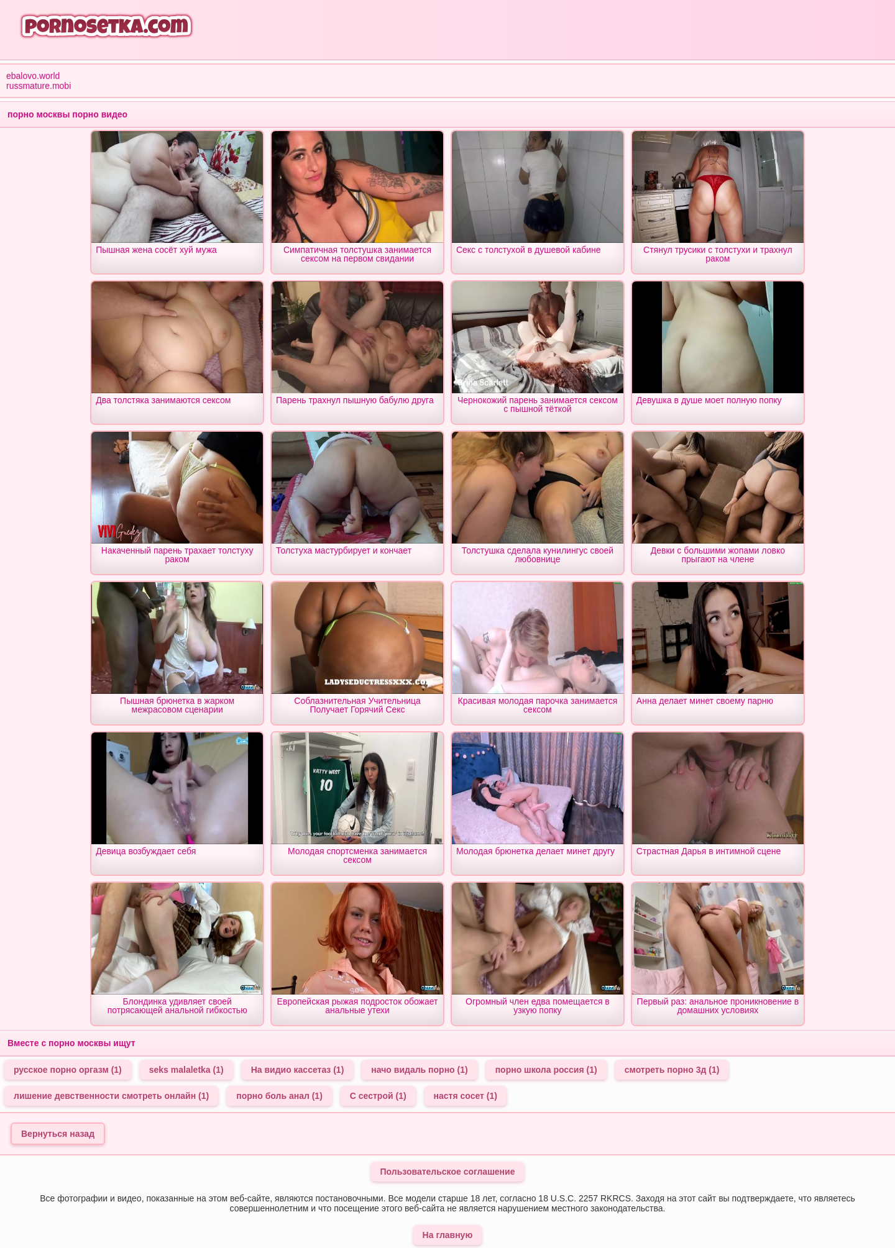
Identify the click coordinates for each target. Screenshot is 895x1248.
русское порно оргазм (68, 1070)
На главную (448, 1235)
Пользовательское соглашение (447, 1172)
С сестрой (378, 1096)
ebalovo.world (33, 76)
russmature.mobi (38, 86)
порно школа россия (546, 1070)
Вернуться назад (57, 1134)
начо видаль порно (419, 1070)
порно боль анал (279, 1096)
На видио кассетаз (297, 1070)
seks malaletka (186, 1070)
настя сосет (465, 1096)
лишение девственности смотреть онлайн (111, 1096)
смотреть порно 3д (672, 1070)
